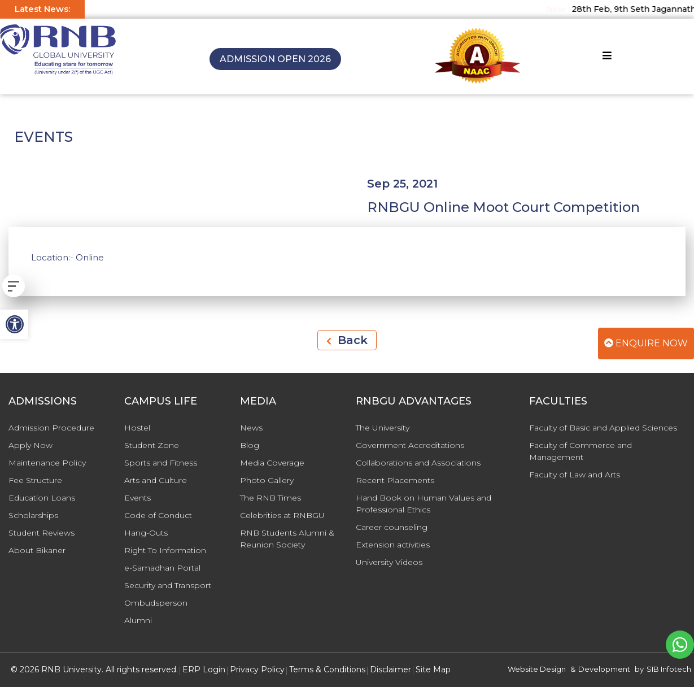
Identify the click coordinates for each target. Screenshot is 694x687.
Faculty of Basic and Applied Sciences (603, 428)
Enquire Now (646, 343)
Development (604, 668)
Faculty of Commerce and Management (580, 451)
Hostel (137, 428)
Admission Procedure (51, 428)
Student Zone (151, 445)
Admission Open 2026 (275, 59)
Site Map (433, 669)
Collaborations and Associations (418, 463)
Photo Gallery (267, 480)
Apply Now (30, 445)
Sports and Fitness (160, 463)
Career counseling (391, 527)
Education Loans (41, 498)
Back (347, 340)
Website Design (537, 668)
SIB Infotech (669, 668)
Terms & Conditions (327, 669)
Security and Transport (167, 585)
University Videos (389, 562)
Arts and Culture (155, 480)
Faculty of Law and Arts (574, 474)
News (251, 428)
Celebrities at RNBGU (282, 515)
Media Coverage (272, 463)
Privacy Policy (257, 669)
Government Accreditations (410, 445)
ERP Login (203, 669)
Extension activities (393, 545)
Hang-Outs (146, 533)
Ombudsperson (155, 603)
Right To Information (165, 550)
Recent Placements (395, 480)
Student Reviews (41, 533)
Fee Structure (35, 480)
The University (382, 428)
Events (137, 498)
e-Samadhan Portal (162, 568)
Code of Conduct (158, 515)
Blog (249, 445)
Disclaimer (390, 669)
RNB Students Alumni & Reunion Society (287, 539)
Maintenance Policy (47, 463)
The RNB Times (270, 498)
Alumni (138, 620)
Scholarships (33, 515)
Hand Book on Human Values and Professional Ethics (423, 504)
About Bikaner (37, 550)
